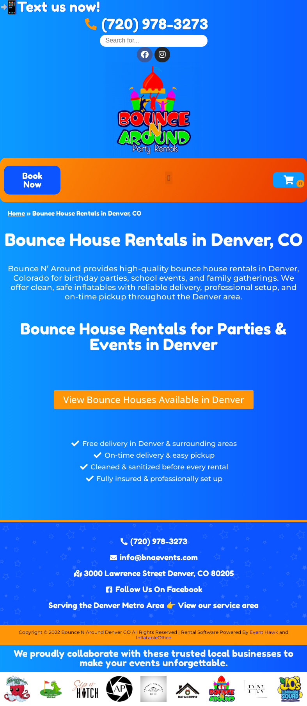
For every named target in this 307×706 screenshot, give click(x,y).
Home (16, 213)
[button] (168, 178)
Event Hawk (264, 632)
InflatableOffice (153, 638)
